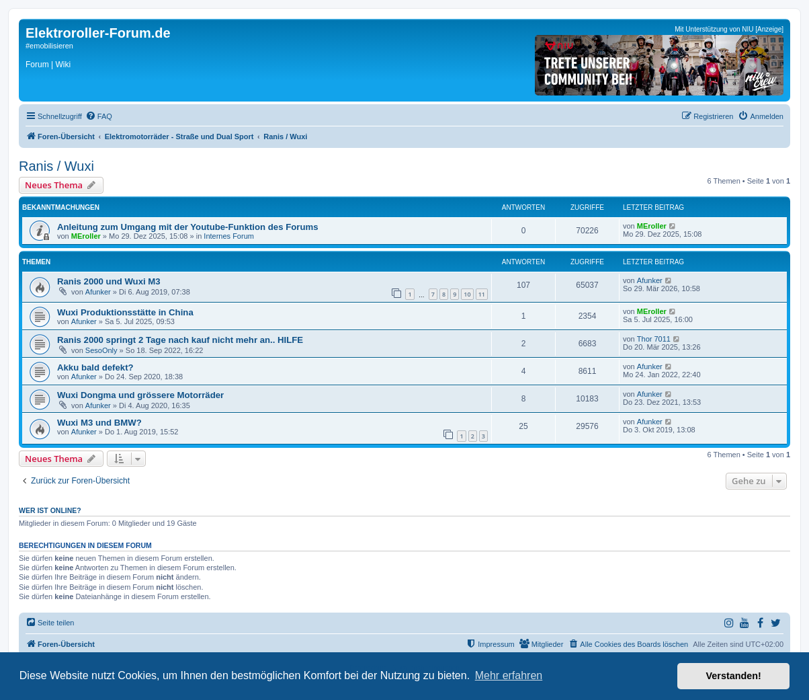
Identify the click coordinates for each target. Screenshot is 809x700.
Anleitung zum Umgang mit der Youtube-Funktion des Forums (187, 227)
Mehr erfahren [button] (509, 675)
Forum (37, 64)
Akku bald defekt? (95, 367)
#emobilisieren (49, 46)
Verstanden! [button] (733, 675)
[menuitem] (98, 116)
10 (467, 294)
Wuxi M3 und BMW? (99, 423)
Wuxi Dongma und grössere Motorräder (140, 395)
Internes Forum (229, 236)
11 (481, 294)
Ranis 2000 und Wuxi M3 (109, 281)
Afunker (98, 292)
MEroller (86, 236)
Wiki (63, 64)
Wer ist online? (50, 510)
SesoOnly (101, 350)
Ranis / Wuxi (56, 166)
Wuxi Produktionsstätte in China (125, 312)
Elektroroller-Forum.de (98, 33)
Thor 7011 (654, 339)
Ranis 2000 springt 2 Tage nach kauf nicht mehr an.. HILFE (180, 340)
